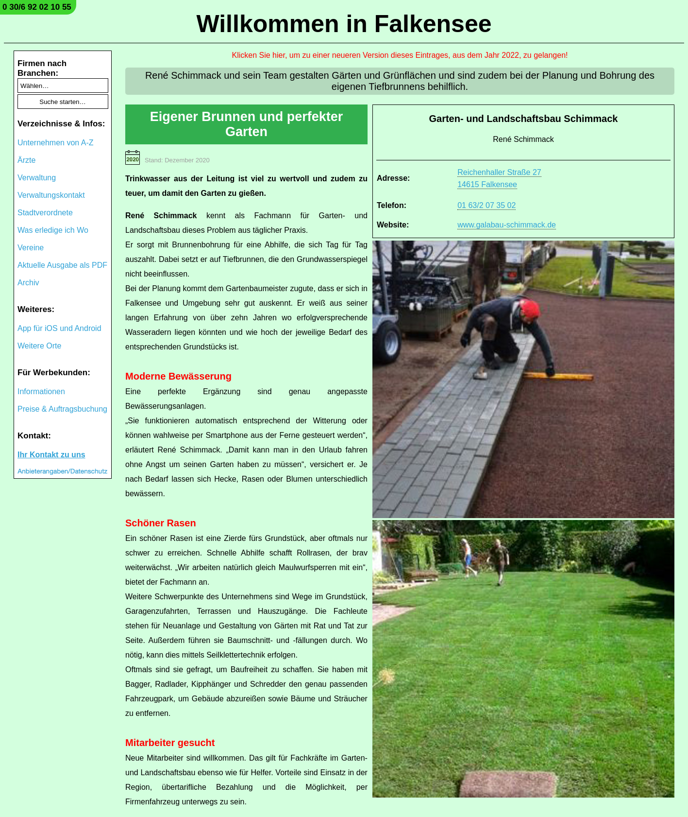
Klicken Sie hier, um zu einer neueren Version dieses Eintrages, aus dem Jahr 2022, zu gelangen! (400, 55)
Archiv (28, 282)
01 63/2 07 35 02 (486, 205)
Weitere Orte (39, 346)
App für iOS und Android (59, 328)
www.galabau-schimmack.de (506, 225)
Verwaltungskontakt (51, 195)
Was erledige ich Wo (52, 230)
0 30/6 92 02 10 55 (36, 7)
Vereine (30, 247)
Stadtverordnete (45, 213)
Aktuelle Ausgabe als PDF (62, 265)
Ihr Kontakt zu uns (51, 455)
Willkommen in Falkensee (343, 23)
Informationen (41, 391)
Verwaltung (36, 178)
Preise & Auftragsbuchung (62, 409)
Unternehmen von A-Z (55, 143)
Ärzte (26, 160)
